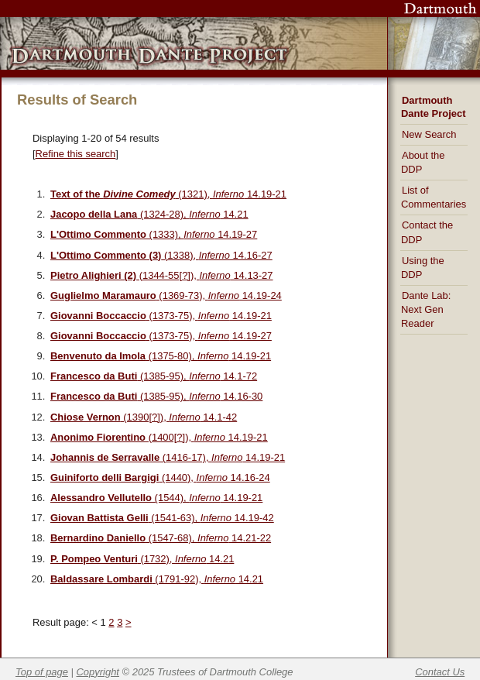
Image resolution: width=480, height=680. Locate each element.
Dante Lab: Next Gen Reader (426, 309)
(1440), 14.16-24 (160, 477)
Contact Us (440, 672)
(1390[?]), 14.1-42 (143, 417)
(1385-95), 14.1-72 (153, 376)
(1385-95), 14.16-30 (156, 396)
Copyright (98, 672)
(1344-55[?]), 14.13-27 (161, 275)
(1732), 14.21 (142, 559)
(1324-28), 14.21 (149, 214)
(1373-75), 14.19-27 (161, 336)
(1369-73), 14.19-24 (166, 295)
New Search (429, 134)
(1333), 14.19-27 (153, 234)
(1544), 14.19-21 (156, 497)
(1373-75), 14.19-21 (161, 315)
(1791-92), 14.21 (156, 579)
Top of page (41, 672)
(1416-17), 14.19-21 (167, 457)
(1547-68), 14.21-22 (160, 538)
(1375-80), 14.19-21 (160, 356)
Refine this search (76, 154)
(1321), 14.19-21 (168, 194)
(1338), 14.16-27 (161, 255)
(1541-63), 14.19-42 (162, 518)
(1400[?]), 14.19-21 (159, 437)
